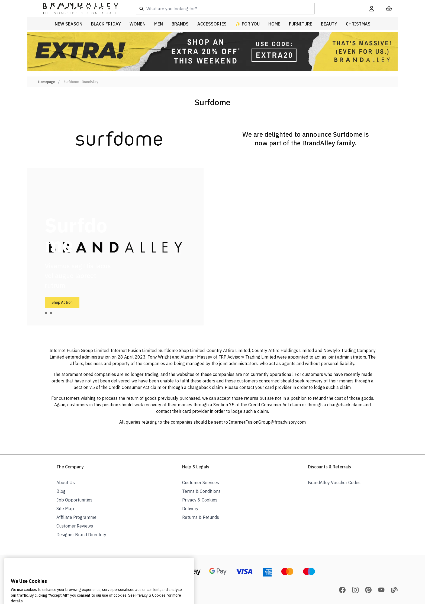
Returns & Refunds (200, 517)
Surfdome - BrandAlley (81, 82)
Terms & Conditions (201, 491)
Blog (61, 491)
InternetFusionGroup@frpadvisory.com (267, 422)
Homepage (46, 82)
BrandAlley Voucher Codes (334, 482)
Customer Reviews (74, 526)
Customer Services (200, 482)
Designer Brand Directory (81, 534)
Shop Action (62, 302)
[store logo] (76, 9)
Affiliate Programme (76, 517)
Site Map (65, 508)
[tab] (46, 313)
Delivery (190, 508)
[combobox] (244, 8)
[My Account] (371, 8)
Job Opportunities (74, 500)
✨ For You (247, 24)
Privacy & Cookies (199, 500)
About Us (65, 482)
